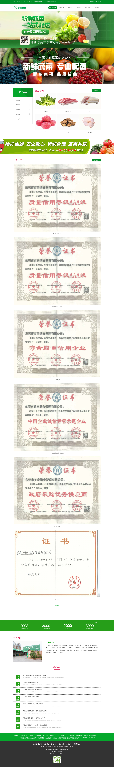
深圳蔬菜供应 (41, 738)
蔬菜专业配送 (75, 738)
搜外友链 (55, 737)
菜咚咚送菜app (62, 737)
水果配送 (31, 735)
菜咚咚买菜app (70, 737)
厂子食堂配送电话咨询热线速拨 (31, 696)
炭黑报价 (55, 738)
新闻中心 (70, 7)
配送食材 (78, 7)
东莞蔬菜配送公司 (24, 735)
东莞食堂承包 (38, 735)
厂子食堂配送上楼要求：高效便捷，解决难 (34, 718)
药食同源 (86, 735)
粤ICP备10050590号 (57, 751)
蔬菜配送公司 (64, 735)
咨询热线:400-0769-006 (95, 1)
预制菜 (64, 738)
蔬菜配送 (55, 1)
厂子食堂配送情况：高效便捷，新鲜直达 (33, 704)
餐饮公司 (50, 737)
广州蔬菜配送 (23, 738)
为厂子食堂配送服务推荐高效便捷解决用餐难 (34, 675)
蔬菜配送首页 (52, 7)
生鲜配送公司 (92, 737)
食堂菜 (45, 1)
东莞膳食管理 (50, 1)
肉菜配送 (35, 1)
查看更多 (96, 90)
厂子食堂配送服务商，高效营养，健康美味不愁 (35, 725)
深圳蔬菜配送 (48, 738)
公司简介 (61, 7)
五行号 (59, 738)
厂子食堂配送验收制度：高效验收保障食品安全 (35, 711)
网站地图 (65, 749)
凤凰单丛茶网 (79, 735)
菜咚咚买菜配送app (31, 738)
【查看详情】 (61, 652)
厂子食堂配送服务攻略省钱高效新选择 (33, 689)
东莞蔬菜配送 (40, 1)
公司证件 (87, 7)
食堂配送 (52, 735)
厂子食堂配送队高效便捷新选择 (31, 682)
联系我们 (96, 7)
